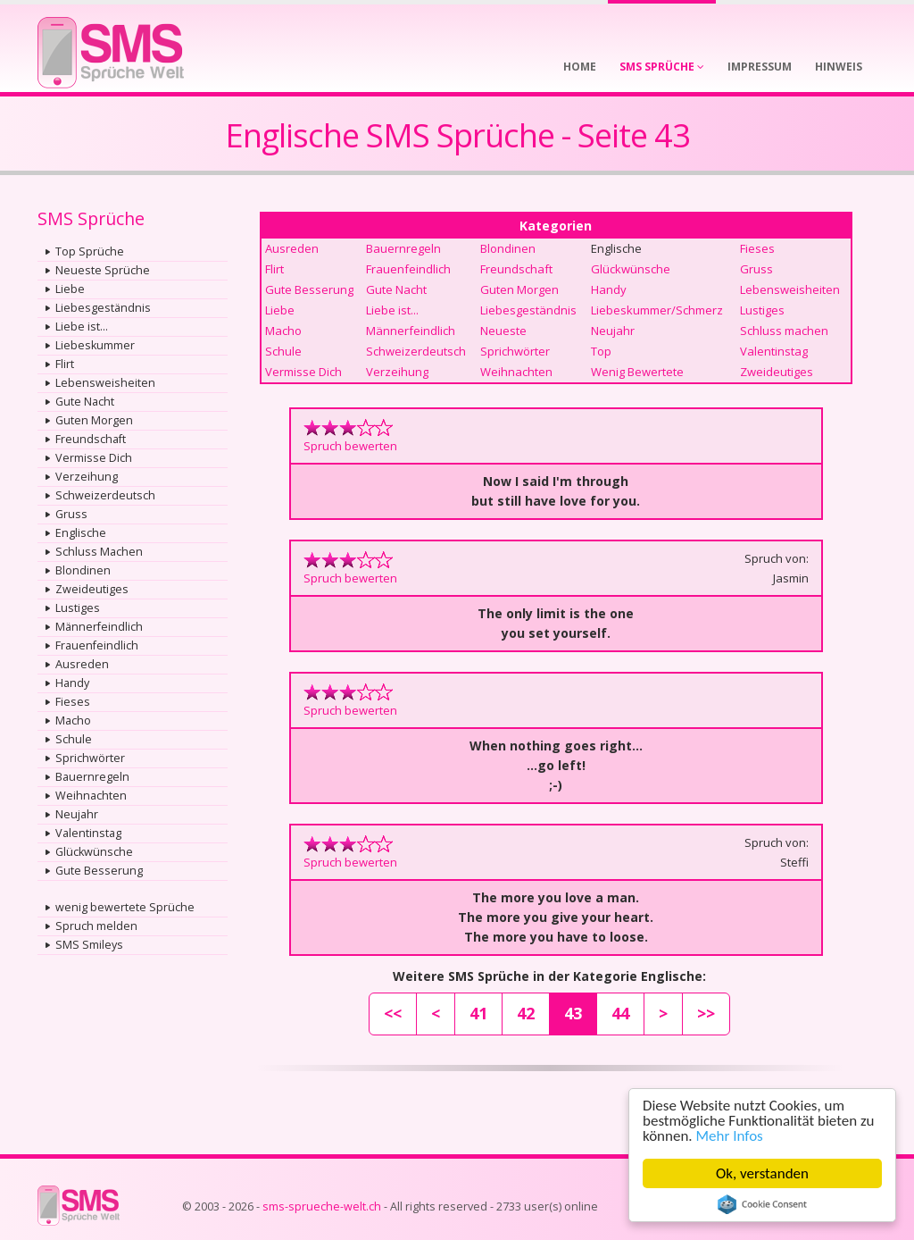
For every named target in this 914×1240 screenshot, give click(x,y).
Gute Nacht (84, 401)
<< (393, 1013)
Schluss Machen (99, 551)
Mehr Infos (729, 1136)
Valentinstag (88, 833)
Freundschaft (90, 439)
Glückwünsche (94, 851)
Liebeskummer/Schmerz (657, 310)
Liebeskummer (95, 345)
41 (478, 1013)
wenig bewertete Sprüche (125, 907)
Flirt (64, 364)
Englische (80, 532)
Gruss (71, 514)
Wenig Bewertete (637, 372)
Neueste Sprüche (102, 270)
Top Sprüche (89, 251)
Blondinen (83, 570)
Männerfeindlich (99, 626)
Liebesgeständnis (103, 307)
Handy (72, 683)
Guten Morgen (94, 420)
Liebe (70, 289)
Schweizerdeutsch (105, 495)
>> (706, 1013)
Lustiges (77, 608)
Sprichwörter (90, 758)
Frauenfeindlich (96, 645)
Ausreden (82, 664)
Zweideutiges (92, 589)
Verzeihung (86, 476)
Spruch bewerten (350, 446)
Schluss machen (784, 331)
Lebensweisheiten (105, 382)
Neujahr (76, 814)
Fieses (72, 701)
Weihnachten (91, 795)
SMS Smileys (89, 944)
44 (620, 1013)
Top (601, 351)
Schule (73, 739)
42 (526, 1013)
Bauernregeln (92, 776)
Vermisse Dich (93, 457)
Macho (73, 720)
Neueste (503, 331)
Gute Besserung (99, 870)
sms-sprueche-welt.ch (321, 1206)
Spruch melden (96, 926)
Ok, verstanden (762, 1173)
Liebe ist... (81, 326)
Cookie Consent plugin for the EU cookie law (762, 1204)
